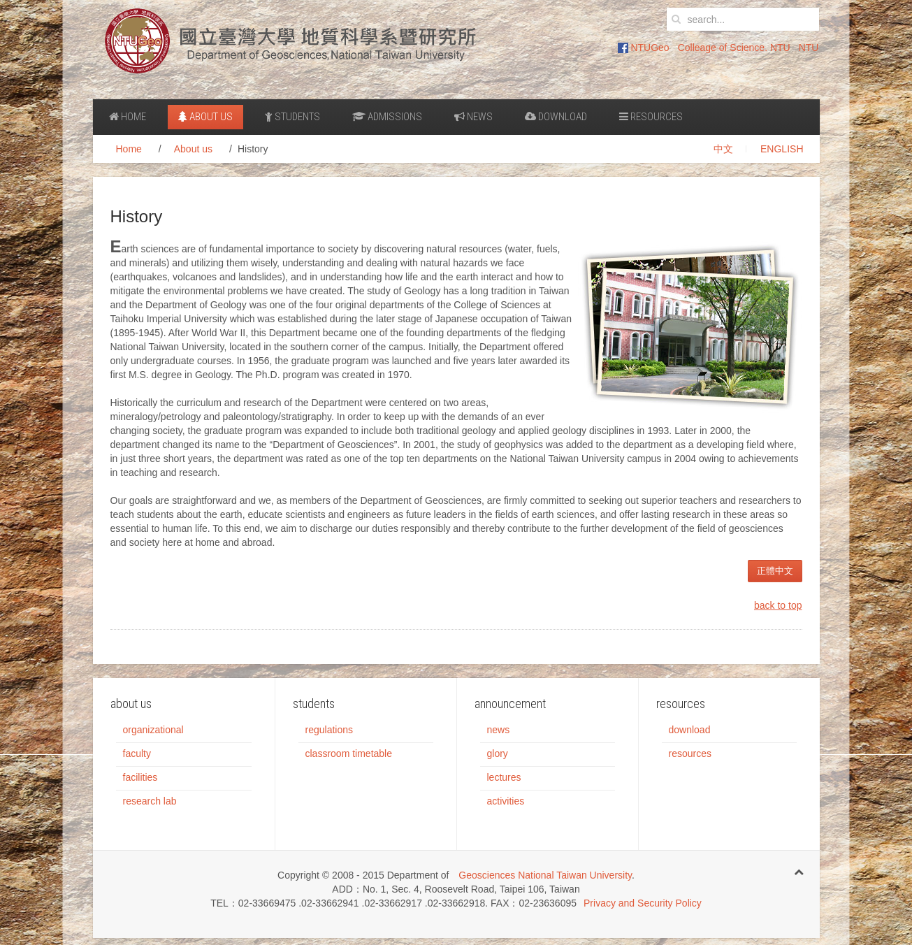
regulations (329, 729)
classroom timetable (349, 753)
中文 (723, 148)
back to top (778, 605)
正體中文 (775, 570)
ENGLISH (781, 148)
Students (292, 116)
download (690, 729)
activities (506, 801)
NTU (809, 47)
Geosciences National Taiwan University (545, 875)
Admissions (387, 116)
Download (556, 116)
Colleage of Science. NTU (734, 47)
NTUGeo (643, 47)
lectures (504, 777)
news (498, 729)
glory (497, 753)
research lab (150, 801)
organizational (153, 729)
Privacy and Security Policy (643, 903)
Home (127, 116)
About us (205, 116)
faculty (137, 753)
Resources (651, 116)
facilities (140, 777)
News (473, 116)
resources (690, 753)
